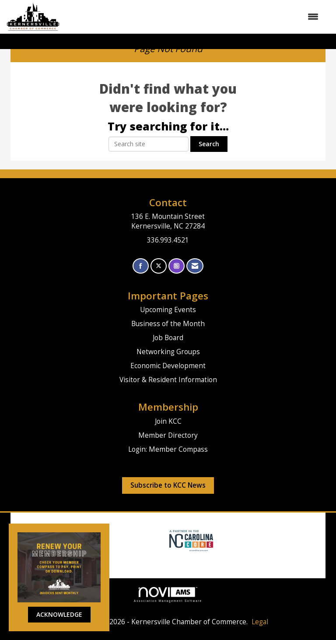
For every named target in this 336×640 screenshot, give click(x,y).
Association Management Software (168, 594)
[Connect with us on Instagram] (176, 266)
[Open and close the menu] (193, 16)
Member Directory (168, 435)
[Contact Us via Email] (194, 266)
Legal (260, 621)
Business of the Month (168, 323)
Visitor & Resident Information (168, 379)
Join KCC (168, 421)
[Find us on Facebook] (141, 266)
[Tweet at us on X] (158, 266)
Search (209, 144)
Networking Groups (168, 351)
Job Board (168, 337)
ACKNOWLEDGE (59, 614)
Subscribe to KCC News (168, 485)
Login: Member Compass (168, 449)
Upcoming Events (168, 309)
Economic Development (168, 365)
